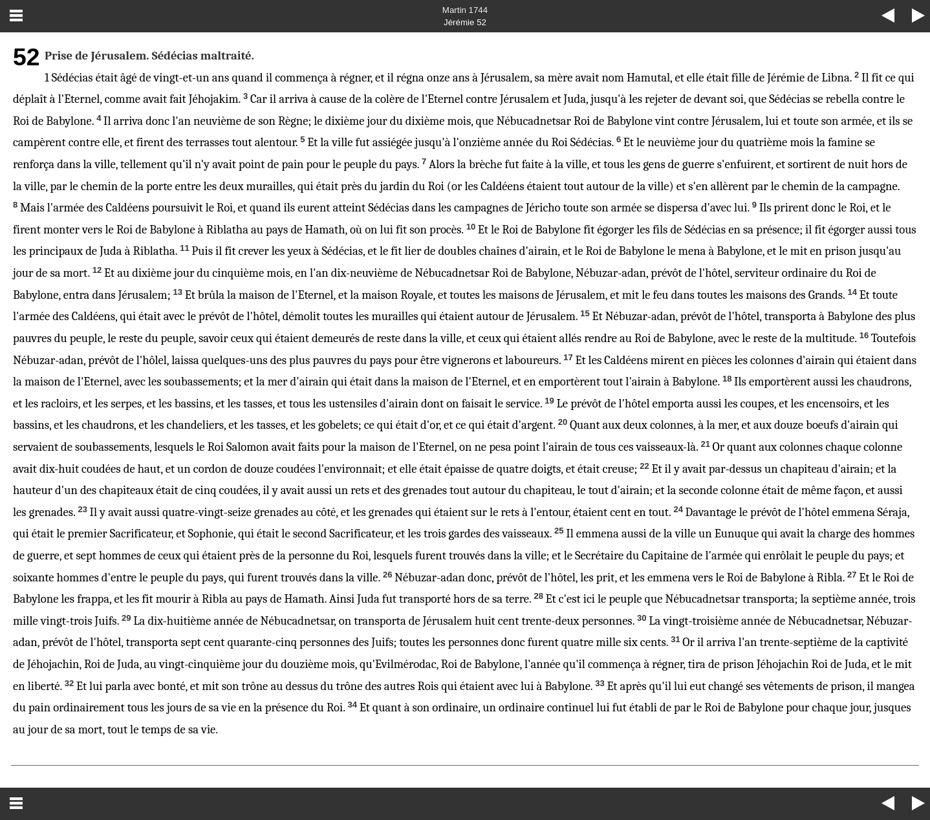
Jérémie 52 (465, 22)
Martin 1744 (465, 10)
